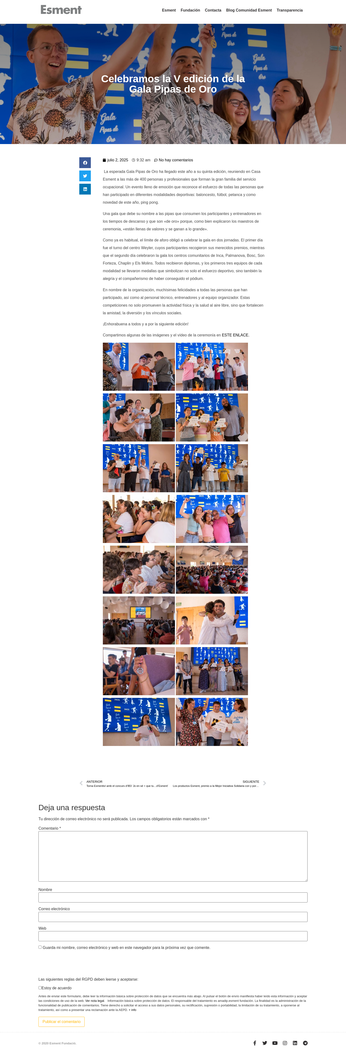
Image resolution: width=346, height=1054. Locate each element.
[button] (85, 162)
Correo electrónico (54, 909)
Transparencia (290, 10)
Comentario (49, 828)
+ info (132, 1010)
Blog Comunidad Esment (249, 10)
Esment (169, 10)
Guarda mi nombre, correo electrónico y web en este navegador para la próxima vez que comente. (126, 948)
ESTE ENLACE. (236, 335)
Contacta (213, 10)
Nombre (45, 890)
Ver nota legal (94, 1001)
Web (42, 928)
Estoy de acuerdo (57, 988)
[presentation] (74, 963)
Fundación (190, 10)
